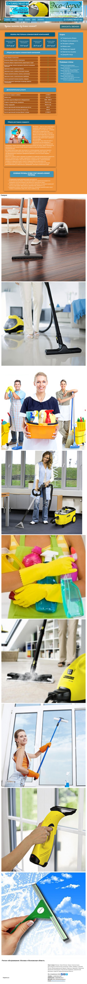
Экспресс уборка (67, 43)
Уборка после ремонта (69, 41)
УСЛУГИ (14, 19)
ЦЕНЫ (34, 19)
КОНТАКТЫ (41, 19)
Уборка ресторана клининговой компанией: (23, 52)
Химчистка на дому (68, 52)
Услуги (62, 34)
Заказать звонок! (70, 26)
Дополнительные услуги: (16, 90)
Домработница (67, 54)
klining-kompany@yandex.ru (58, 980)
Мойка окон (65, 46)
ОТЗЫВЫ (27, 19)
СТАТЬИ (21, 19)
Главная (7, 19)
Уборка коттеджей (68, 49)
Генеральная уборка (68, 38)
